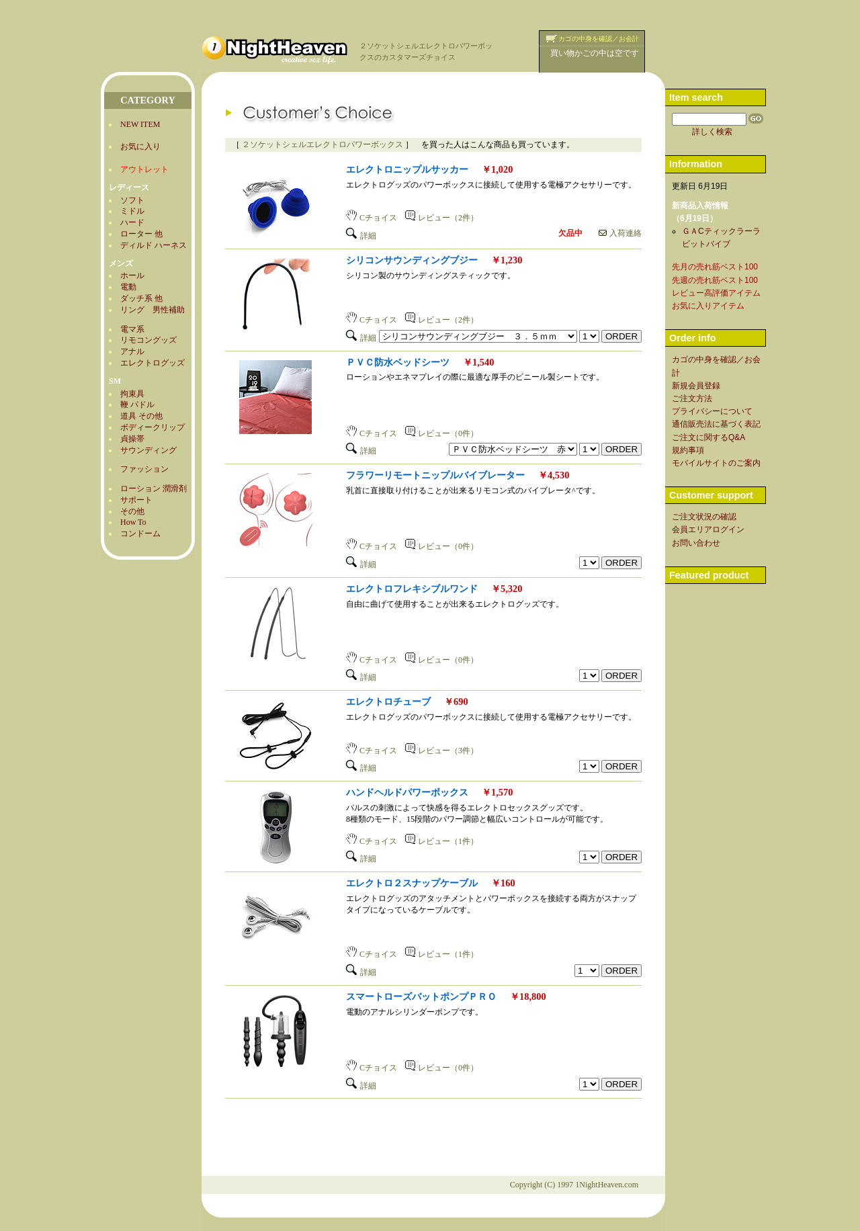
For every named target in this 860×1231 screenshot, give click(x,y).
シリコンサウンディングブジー (412, 260)
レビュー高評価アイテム (716, 293)
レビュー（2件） (441, 217)
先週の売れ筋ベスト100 (715, 280)
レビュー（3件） (441, 750)
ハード (132, 222)
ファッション (144, 469)
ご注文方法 (692, 398)
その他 (132, 511)
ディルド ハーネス (153, 245)
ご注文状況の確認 (704, 516)
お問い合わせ (696, 543)
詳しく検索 (712, 131)
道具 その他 (141, 416)
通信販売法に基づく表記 (716, 424)
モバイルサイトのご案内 (716, 463)
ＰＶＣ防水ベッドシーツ (397, 362)
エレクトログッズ (152, 363)
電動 (128, 287)
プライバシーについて (712, 411)
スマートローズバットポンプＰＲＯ (421, 996)
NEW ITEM (140, 124)
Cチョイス (371, 217)
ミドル (132, 211)
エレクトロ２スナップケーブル (412, 883)
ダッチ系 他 (141, 298)
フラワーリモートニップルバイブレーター (435, 475)
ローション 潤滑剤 (153, 488)
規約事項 (688, 450)
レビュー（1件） (441, 841)
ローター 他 (141, 234)
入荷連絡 (620, 233)
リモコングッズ (148, 340)
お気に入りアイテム (708, 305)
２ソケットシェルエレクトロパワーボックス (322, 144)
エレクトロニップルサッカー (407, 169)
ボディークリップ (152, 427)
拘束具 (132, 393)
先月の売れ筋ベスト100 (715, 266)
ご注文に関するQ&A (708, 437)
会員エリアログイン (708, 529)
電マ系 (132, 329)
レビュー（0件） (441, 433)
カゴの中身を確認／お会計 (598, 38)
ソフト (132, 200)
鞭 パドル (137, 404)
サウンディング (148, 450)
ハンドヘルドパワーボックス (407, 792)
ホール (132, 275)
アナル (132, 351)
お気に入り (140, 146)
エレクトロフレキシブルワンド (412, 588)
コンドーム (140, 533)
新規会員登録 (696, 385)
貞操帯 (132, 438)
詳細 (361, 236)
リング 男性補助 (152, 309)
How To (133, 522)
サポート (136, 500)
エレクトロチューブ (388, 701)
